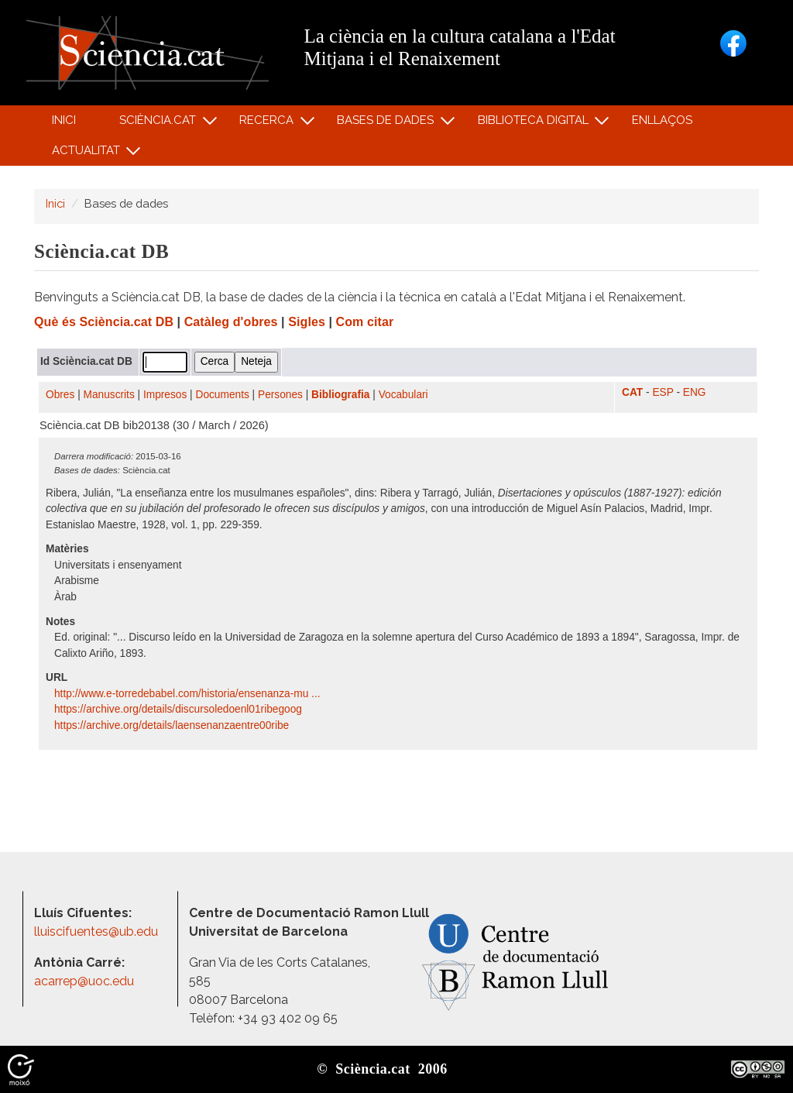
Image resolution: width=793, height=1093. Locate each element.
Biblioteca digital (535, 124)
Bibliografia (340, 394)
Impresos (165, 394)
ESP (662, 392)
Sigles (306, 321)
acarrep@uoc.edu (84, 981)
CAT (632, 392)
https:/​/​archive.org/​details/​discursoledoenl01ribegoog (179, 709)
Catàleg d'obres (231, 321)
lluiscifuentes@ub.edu (97, 931)
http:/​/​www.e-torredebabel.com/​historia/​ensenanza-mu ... (188, 693)
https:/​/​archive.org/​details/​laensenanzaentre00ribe (173, 725)
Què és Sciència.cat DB (103, 321)
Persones (280, 394)
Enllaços (662, 120)
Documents (222, 394)
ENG (694, 392)
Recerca (269, 124)
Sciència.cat (159, 124)
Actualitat (88, 154)
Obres (60, 394)
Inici (64, 120)
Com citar (365, 321)
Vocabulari (403, 394)
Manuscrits (109, 394)
